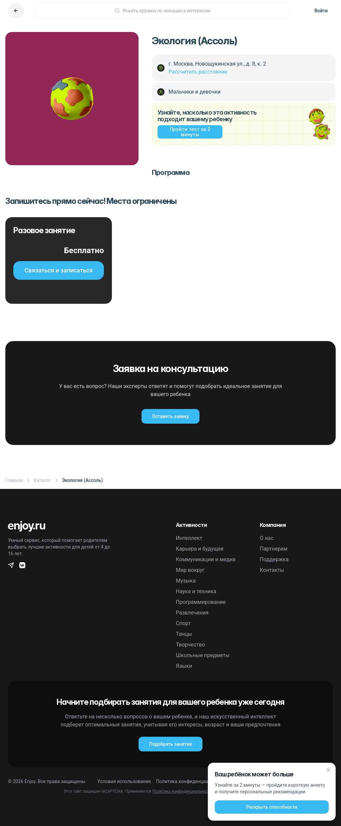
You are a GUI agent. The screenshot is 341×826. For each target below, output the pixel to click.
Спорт (183, 623)
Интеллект (189, 538)
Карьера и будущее (200, 549)
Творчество (190, 644)
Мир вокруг (190, 570)
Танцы (184, 634)
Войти (321, 10)
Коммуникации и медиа (205, 559)
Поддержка (274, 559)
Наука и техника (196, 591)
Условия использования (124, 781)
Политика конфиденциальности (191, 781)
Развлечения (192, 613)
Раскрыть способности (271, 807)
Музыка (185, 581)
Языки (184, 666)
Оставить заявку (170, 416)
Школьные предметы (202, 655)
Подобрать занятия (170, 744)
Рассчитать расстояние (198, 72)
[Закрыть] (328, 770)
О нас (266, 538)
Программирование (201, 602)
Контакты (272, 570)
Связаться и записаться (59, 270)
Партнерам (273, 549)
